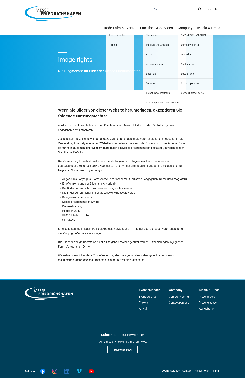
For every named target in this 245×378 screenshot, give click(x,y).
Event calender (149, 290)
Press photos (207, 296)
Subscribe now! (123, 349)
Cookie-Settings (171, 370)
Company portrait (179, 296)
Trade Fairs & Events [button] (119, 28)
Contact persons (179, 302)
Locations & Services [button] (156, 28)
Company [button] (185, 28)
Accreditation (207, 308)
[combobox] (177, 9)
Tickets (143, 302)
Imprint (216, 370)
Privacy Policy (202, 370)
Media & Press (208, 28)
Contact (186, 370)
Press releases (208, 302)
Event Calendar (148, 296)
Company (175, 290)
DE (209, 9)
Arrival (143, 308)
